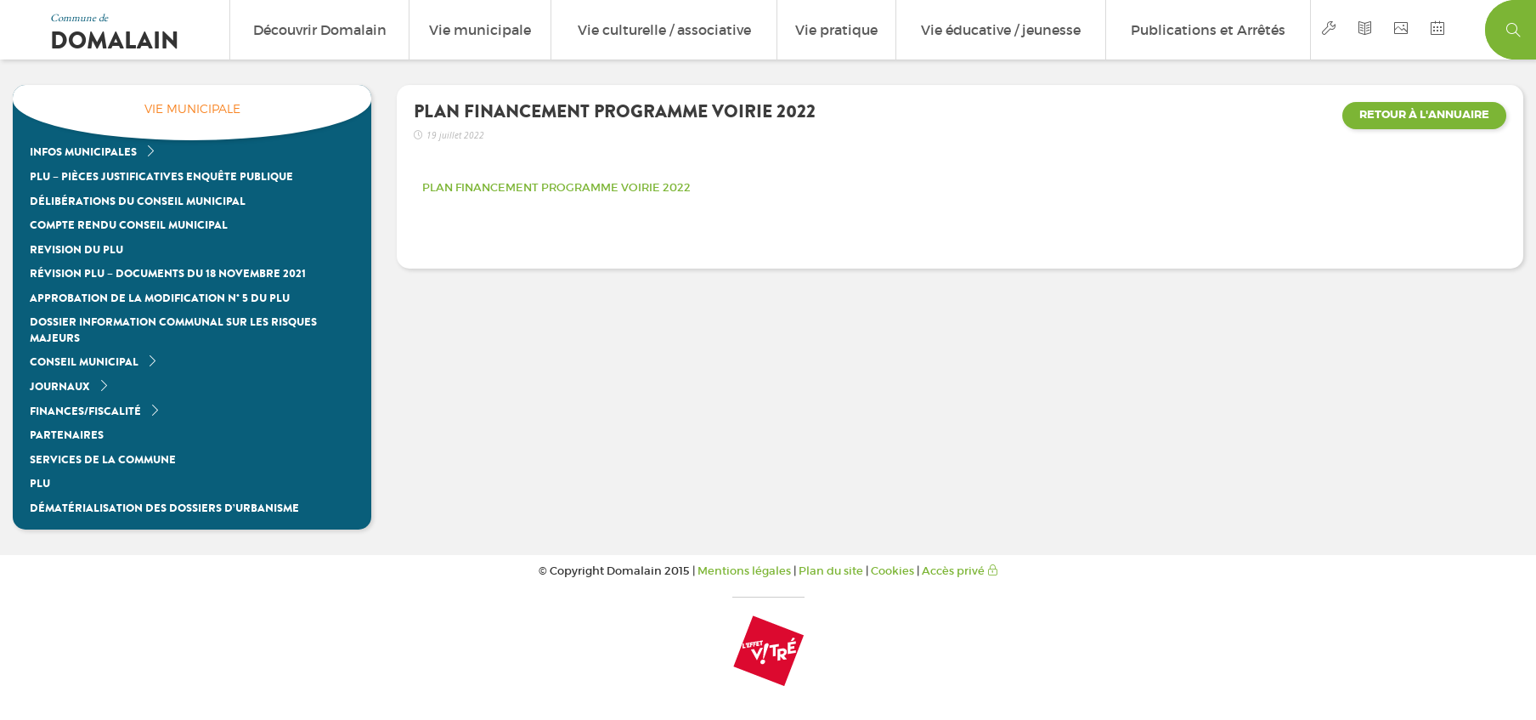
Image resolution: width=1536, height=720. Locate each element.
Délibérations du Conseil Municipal (138, 201)
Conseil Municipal (94, 362)
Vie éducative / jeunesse (1001, 29)
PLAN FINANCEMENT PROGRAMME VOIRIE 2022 (556, 187)
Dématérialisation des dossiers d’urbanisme (164, 508)
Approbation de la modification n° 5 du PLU (160, 298)
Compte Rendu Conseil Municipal (129, 225)
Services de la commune (103, 459)
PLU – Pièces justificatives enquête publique (161, 176)
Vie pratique (836, 29)
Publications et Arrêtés (1208, 29)
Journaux (70, 386)
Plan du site (831, 571)
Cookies (892, 571)
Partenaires (67, 435)
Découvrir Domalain (320, 29)
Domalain (114, 41)
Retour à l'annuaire (1424, 115)
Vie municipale (480, 29)
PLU (40, 483)
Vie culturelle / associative (664, 29)
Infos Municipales (93, 152)
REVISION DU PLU (76, 249)
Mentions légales (744, 571)
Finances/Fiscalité (95, 411)
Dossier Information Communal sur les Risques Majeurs (173, 330)
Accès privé (960, 571)
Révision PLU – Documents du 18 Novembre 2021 (168, 273)
